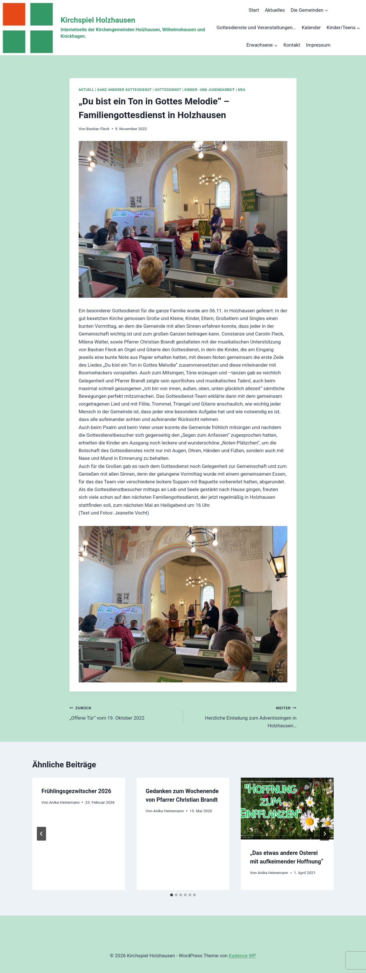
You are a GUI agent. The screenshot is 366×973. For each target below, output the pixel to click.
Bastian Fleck (98, 128)
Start (253, 10)
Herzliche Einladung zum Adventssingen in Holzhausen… (242, 716)
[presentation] (287, 808)
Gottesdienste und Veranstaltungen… (256, 27)
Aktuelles (275, 10)
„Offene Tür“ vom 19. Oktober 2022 (123, 712)
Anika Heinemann (64, 802)
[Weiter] (324, 834)
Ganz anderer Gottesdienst (124, 90)
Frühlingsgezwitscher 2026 (76, 791)
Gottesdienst (168, 90)
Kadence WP (242, 955)
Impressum (318, 45)
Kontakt (291, 45)
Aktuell (86, 90)
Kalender (311, 27)
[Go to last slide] (41, 834)
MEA (242, 90)
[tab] (171, 894)
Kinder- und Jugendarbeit (209, 90)
